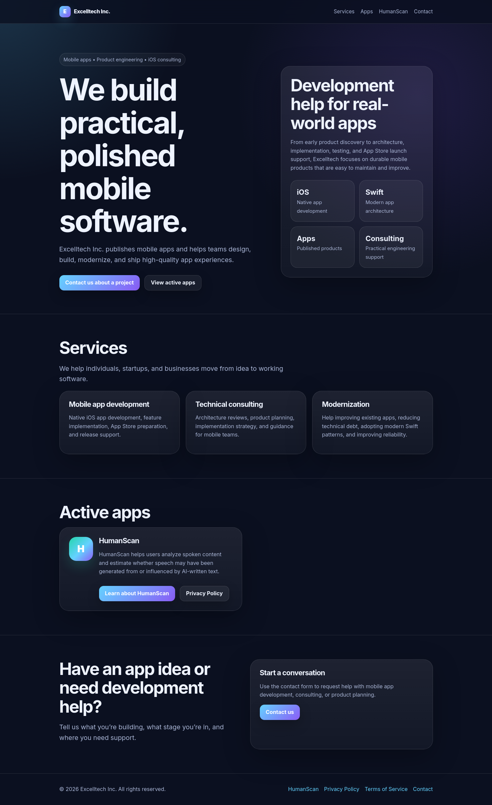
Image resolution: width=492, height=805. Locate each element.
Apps (367, 11)
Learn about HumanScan (137, 593)
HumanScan (393, 11)
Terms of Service (386, 789)
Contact (423, 11)
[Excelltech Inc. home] (84, 11)
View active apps (173, 282)
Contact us (280, 712)
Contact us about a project (99, 282)
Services (344, 11)
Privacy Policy (204, 593)
